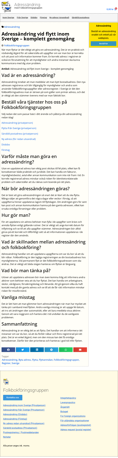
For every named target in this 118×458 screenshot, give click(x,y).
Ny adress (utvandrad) (65, 18)
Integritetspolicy (68, 399)
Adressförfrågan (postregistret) (75, 426)
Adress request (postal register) (75, 431)
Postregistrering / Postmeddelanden (21, 434)
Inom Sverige (9, 18)
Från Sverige (24, 18)
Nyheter (7, 438)
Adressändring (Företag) (15, 420)
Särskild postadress (90, 18)
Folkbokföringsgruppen (66, 361)
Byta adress (25, 361)
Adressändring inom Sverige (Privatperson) (24, 406)
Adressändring (27, 4)
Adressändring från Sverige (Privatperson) (24, 411)
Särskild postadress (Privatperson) (20, 429)
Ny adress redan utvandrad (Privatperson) (23, 425)
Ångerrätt (65, 408)
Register (6, 364)
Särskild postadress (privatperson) (20, 135)
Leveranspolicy (67, 404)
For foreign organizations (72, 417)
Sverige (16, 364)
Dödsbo (37, 18)
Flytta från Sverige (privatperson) (19, 129)
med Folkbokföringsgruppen (28, 8)
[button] (8, 351)
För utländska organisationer (74, 422)
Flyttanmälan (46, 361)
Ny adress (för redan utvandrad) (19, 140)
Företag (47, 18)
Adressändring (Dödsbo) (15, 415)
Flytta (35, 361)
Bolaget (64, 413)
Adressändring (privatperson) (17, 124)
